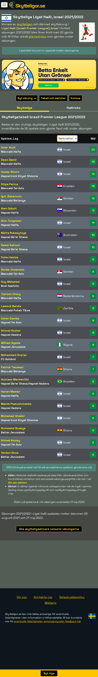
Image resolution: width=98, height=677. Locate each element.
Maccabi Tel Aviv (12, 188)
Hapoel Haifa (10, 212)
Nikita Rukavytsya (13, 233)
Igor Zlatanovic (11, 196)
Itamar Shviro (10, 172)
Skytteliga (24, 108)
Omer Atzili (8, 147)
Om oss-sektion (17, 482)
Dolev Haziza (9, 257)
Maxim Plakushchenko (16, 404)
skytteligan (25, 24)
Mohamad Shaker (13, 416)
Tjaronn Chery (11, 294)
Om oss (22, 613)
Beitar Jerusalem (12, 432)
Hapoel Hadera (11, 335)
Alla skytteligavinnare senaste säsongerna (49, 529)
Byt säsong (27, 98)
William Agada (10, 343)
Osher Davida (10, 318)
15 (93, 161)
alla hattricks (37, 36)
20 (93, 149)
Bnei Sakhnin (10, 286)
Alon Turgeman (11, 221)
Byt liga (49, 673)
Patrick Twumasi (12, 367)
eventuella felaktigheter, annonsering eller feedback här (47, 637)
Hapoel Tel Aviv (11, 322)
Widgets (50, 618)
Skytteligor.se (30, 6)
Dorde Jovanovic (12, 269)
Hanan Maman (10, 391)
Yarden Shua (9, 452)
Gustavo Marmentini (15, 379)
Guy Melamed (10, 282)
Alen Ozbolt (9, 208)
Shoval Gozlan (10, 330)
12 (93, 198)
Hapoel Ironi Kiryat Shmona (19, 176)
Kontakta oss (43, 613)
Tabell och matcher (53, 98)
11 (93, 210)
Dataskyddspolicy (71, 613)
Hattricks (73, 108)
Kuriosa (75, 98)
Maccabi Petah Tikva (15, 310)
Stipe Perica (9, 184)
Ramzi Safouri (10, 245)
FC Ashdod (8, 359)
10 (93, 235)
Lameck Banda (11, 306)
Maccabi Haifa (11, 151)
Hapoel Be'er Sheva (14, 237)
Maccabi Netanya (13, 200)
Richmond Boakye (13, 428)
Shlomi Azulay (10, 440)
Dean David (9, 160)
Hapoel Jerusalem (13, 347)
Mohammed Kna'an (14, 355)
